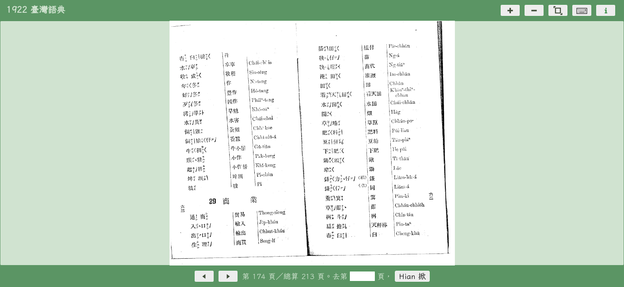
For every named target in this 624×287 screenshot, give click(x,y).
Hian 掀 (412, 276)
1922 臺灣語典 (35, 9)
